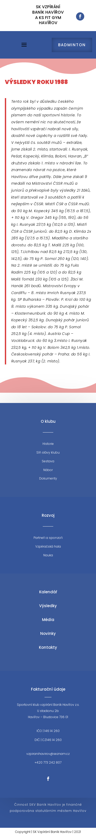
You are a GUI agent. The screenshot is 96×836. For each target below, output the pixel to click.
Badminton (72, 45)
